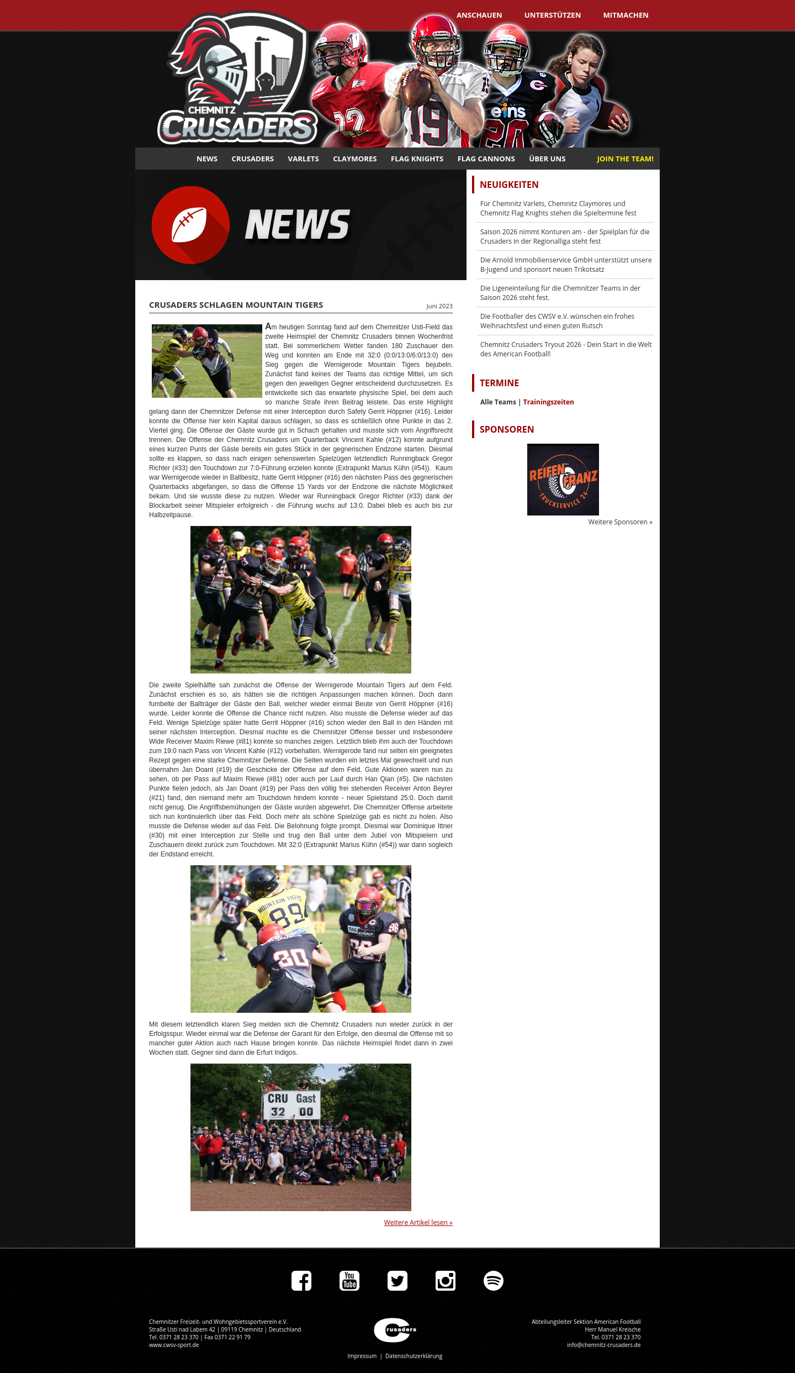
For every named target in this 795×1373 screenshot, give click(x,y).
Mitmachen (626, 15)
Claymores (355, 159)
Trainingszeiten (548, 402)
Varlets (303, 159)
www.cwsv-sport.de (174, 1345)
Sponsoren (507, 429)
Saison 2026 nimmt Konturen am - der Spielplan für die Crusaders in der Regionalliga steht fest (565, 236)
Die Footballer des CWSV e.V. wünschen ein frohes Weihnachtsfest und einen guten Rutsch (557, 321)
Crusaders (253, 159)
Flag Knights (417, 159)
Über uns (547, 159)
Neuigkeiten (509, 184)
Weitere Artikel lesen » (418, 1222)
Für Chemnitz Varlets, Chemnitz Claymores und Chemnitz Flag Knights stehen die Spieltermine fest (558, 208)
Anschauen (479, 15)
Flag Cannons (486, 159)
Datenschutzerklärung (413, 1356)
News (207, 159)
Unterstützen (552, 15)
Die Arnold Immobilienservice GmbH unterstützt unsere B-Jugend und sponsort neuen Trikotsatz (566, 264)
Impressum (362, 1356)
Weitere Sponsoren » (621, 522)
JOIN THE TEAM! (625, 159)
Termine (499, 383)
